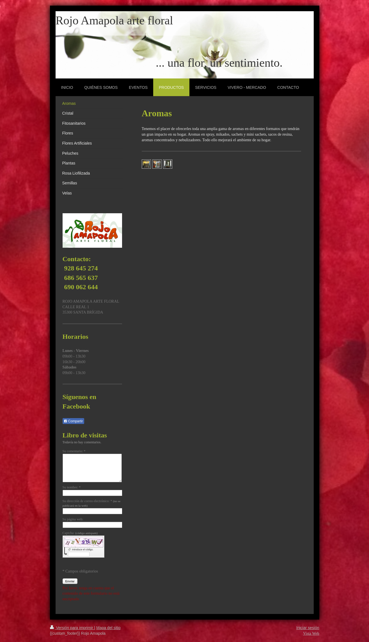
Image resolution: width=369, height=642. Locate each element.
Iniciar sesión (307, 627)
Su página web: (73, 519)
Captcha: (80, 533)
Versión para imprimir (72, 627)
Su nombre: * (72, 487)
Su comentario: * (74, 451)
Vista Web (311, 633)
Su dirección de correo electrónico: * (92, 503)
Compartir (73, 421)
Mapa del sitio (108, 627)
